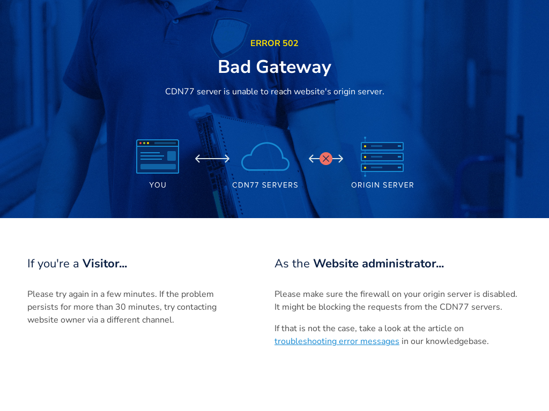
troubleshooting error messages (336, 341)
